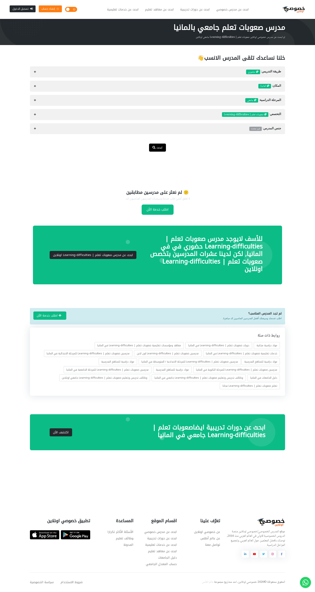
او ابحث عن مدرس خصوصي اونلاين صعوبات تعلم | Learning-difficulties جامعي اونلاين (240, 37)
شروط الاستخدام (72, 582)
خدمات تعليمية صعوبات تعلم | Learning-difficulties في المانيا (241, 353)
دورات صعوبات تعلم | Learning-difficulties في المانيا (218, 345)
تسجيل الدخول (22, 8)
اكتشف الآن (61, 433)
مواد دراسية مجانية (267, 345)
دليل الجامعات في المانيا (263, 378)
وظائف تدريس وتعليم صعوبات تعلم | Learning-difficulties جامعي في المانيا (198, 378)
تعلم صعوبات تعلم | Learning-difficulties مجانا (250, 386)
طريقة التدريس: (263, 72)
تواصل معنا (212, 545)
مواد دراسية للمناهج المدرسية (260, 361)
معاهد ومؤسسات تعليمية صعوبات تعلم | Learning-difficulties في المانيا (139, 345)
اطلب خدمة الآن (158, 210)
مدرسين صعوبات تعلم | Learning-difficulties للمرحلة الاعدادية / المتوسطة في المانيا (189, 361)
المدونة (128, 545)
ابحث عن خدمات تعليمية (123, 9)
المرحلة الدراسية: (263, 100)
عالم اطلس (208, 582)
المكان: (269, 86)
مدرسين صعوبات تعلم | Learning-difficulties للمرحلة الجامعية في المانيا (107, 369)
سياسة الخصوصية (42, 582)
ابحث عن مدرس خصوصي (232, 9)
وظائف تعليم (124, 539)
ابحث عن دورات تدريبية (195, 9)
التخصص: (251, 115)
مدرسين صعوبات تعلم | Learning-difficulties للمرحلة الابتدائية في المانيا (88, 353)
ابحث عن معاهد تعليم (159, 9)
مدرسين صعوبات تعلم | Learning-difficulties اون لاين (168, 353)
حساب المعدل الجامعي (161, 564)
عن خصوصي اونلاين (207, 532)
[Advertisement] (154, 168)
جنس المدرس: (265, 129)
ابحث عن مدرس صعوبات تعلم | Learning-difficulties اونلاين (93, 255)
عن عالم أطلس (210, 539)
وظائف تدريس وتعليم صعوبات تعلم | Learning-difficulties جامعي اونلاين (104, 378)
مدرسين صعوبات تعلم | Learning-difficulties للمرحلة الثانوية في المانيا (236, 369)
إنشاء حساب (50, 8)
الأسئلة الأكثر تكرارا (120, 532)
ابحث (157, 148)
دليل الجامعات (167, 558)
